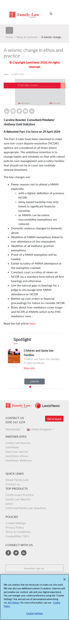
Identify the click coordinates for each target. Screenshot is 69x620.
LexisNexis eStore (17, 456)
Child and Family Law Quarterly (26, 508)
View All (34, 381)
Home (9, 37)
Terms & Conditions (18, 531)
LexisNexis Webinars (19, 460)
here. (32, 323)
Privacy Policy (15, 527)
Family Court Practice (19, 494)
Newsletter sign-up (34, 568)
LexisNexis (12, 447)
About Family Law (17, 479)
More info (29, 368)
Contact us (13, 484)
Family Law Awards (18, 442)
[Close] (65, 581)
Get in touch (54, 418)
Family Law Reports (18, 499)
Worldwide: (14, 429)
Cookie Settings (16, 523)
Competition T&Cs (17, 536)
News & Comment (27, 37)
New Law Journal (17, 451)
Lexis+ (9, 503)
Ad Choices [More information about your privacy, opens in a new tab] (13, 604)
